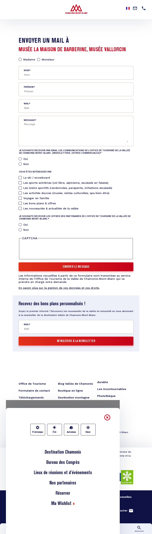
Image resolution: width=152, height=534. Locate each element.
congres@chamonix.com (40, 437)
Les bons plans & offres (39, 203)
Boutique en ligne (70, 390)
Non (26, 164)
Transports (107, 531)
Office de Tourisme (32, 383)
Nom (26, 70)
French (128, 8)
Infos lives (44, 531)
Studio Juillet (32, 502)
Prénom (28, 87)
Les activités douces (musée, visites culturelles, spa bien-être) (66, 193)
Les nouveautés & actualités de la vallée (50, 208)
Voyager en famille (36, 198)
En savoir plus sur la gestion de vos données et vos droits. (59, 287)
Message (29, 120)
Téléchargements (31, 397)
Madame (29, 59)
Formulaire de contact (34, 390)
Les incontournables (111, 389)
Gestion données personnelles (110, 496)
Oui (25, 158)
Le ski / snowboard (36, 177)
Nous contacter (116, 510)
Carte (76, 531)
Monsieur (48, 59)
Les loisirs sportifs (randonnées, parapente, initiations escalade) (67, 187)
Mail (26, 103)
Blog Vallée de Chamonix (75, 383)
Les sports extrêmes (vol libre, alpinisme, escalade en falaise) (65, 182)
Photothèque (106, 395)
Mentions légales (71, 496)
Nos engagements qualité (36, 496)
